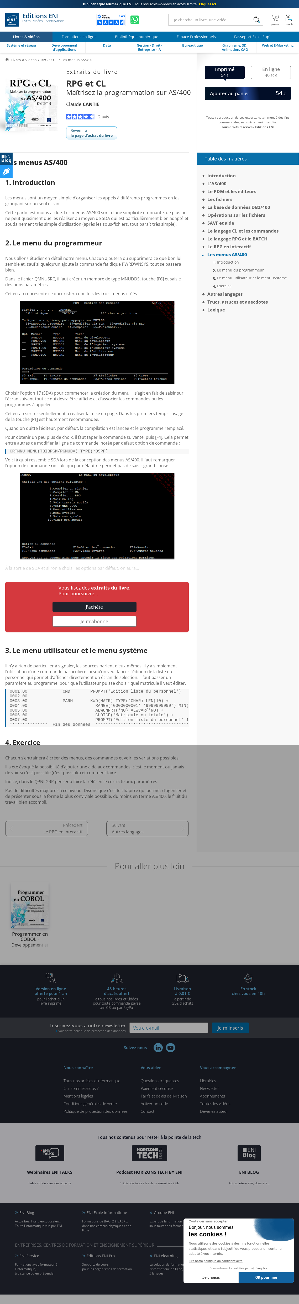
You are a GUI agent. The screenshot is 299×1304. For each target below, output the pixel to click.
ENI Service (29, 1265)
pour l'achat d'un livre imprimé (51, 1005)
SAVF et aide (220, 222)
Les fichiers (219, 199)
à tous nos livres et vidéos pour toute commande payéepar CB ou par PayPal (117, 1007)
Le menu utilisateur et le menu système (252, 278)
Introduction (221, 175)
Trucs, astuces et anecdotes (237, 301)
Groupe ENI (164, 1222)
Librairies (208, 1090)
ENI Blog (26, 1222)
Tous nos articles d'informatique (92, 1090)
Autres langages (128, 841)
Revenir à (92, 133)
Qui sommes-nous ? (81, 1097)
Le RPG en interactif (63, 841)
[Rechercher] (257, 20)
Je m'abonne (94, 622)
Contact (147, 1120)
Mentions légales (78, 1105)
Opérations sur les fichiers (236, 215)
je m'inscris (230, 1037)
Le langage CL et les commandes (243, 230)
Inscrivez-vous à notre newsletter (88, 1037)
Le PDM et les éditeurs (231, 191)
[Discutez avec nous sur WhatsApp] (134, 20)
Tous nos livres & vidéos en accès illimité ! (149, 4)
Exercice (224, 286)
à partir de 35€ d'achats (182, 1005)
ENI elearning (166, 1265)
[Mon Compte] (289, 20)
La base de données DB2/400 (238, 207)
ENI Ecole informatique (107, 1222)
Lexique (216, 309)
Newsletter (209, 1097)
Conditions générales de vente (90, 1113)
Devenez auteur (214, 1120)
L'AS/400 (217, 183)
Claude (82, 104)
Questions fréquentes (160, 1090)
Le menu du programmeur (240, 270)
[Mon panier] (275, 20)
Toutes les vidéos (215, 1113)
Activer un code (154, 1113)
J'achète (94, 608)
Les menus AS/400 (227, 254)
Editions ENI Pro (101, 1265)
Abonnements (212, 1105)
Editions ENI (34, 20)
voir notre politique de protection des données (92, 1040)
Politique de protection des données (96, 1120)
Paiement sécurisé (157, 1097)
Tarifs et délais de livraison (164, 1105)
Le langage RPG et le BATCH (237, 238)
